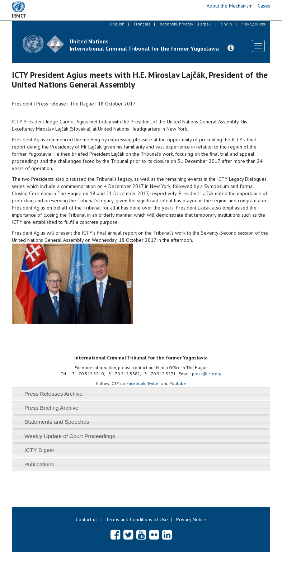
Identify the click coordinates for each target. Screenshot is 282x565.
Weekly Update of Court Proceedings (69, 436)
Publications (39, 464)
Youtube (178, 383)
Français (142, 24)
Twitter (153, 383)
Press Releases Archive (53, 394)
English (117, 24)
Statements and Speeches (56, 422)
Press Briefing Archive (51, 408)
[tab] (141, 393)
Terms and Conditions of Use (137, 519)
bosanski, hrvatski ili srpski (186, 24)
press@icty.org (206, 373)
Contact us (87, 519)
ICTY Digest (39, 450)
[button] (230, 48)
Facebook (135, 383)
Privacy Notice (191, 519)
